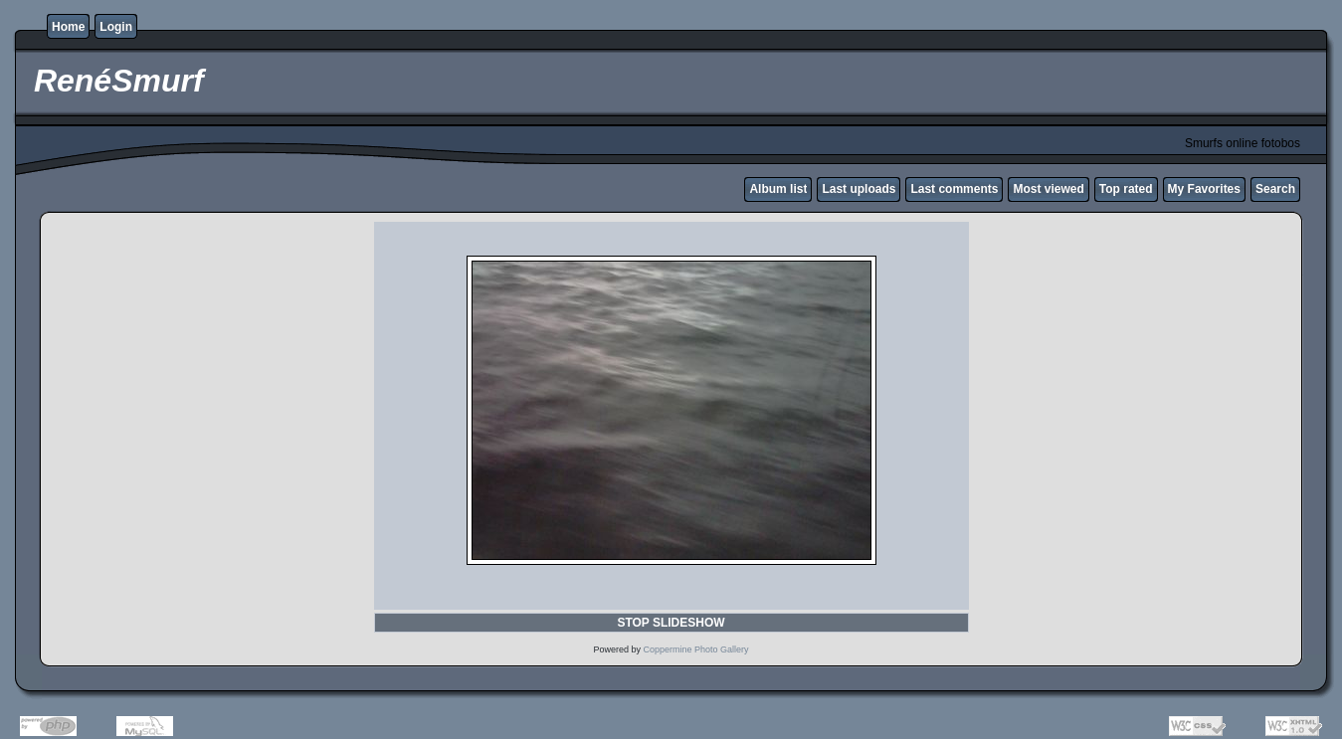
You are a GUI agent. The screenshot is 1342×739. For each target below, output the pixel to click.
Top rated (1126, 189)
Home (68, 27)
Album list (778, 189)
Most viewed (1048, 189)
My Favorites (1204, 189)
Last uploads (858, 189)
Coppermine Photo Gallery (695, 649)
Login (115, 27)
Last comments (954, 189)
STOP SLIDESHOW (670, 623)
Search (1275, 189)
